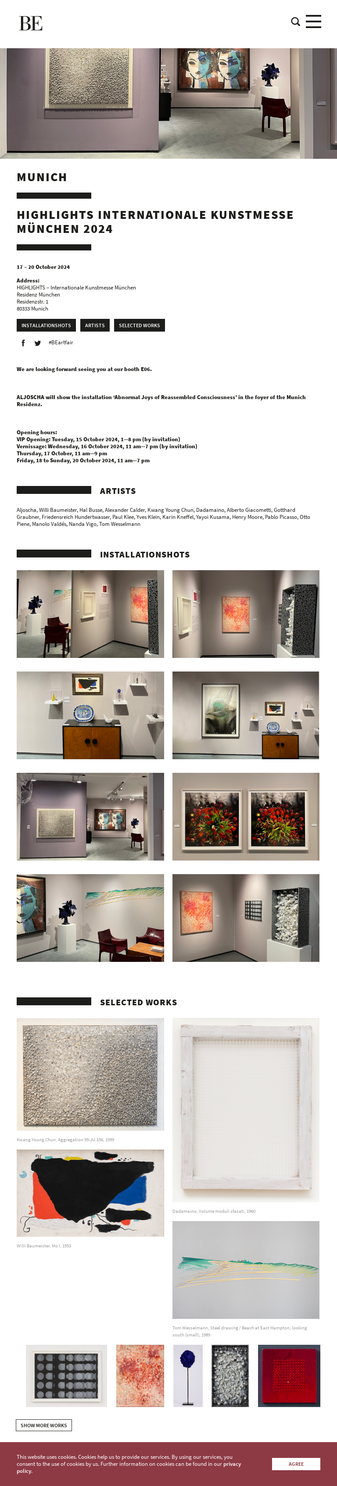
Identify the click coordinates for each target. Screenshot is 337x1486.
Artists (95, 325)
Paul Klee (123, 517)
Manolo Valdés (49, 524)
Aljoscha (26, 510)
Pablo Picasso (281, 517)
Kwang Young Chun (170, 510)
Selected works (139, 325)
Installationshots (46, 325)
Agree (296, 1464)
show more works (44, 1425)
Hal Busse (90, 510)
